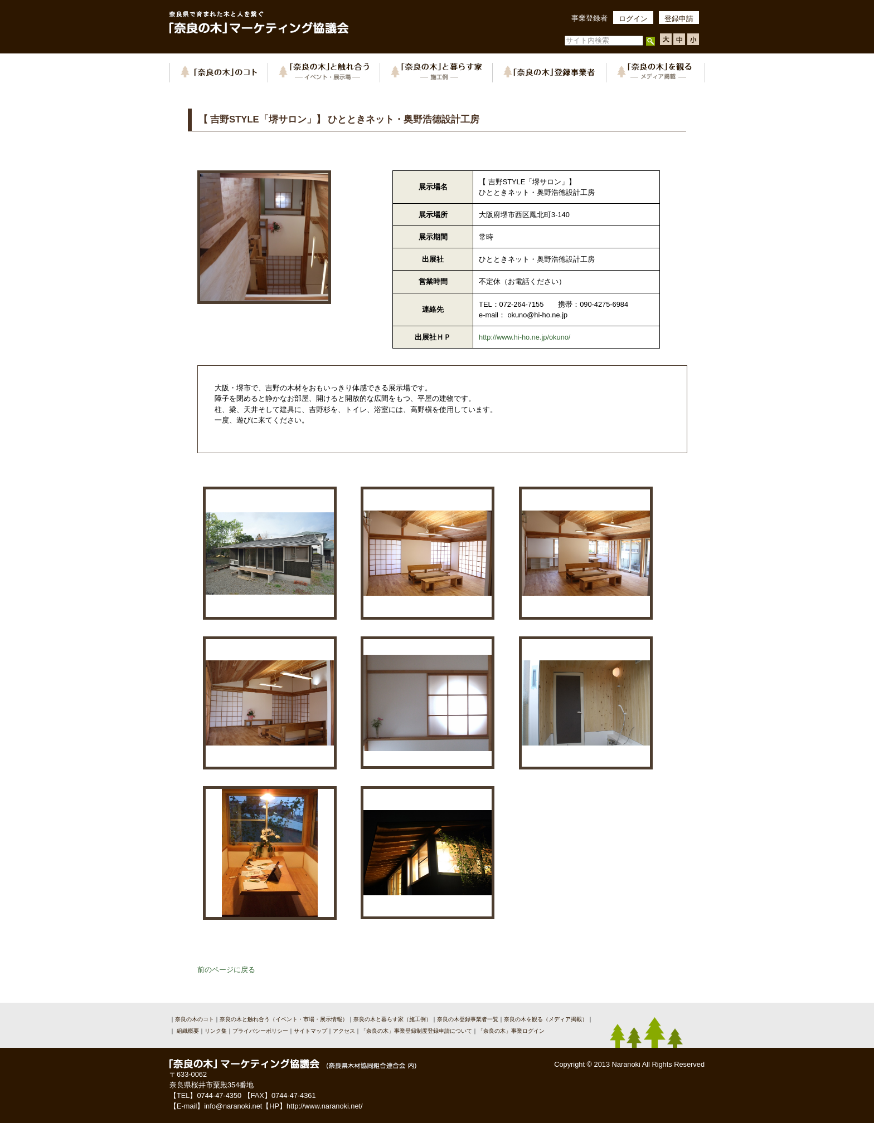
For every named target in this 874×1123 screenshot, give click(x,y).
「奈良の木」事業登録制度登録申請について (416, 1031)
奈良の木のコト (194, 1019)
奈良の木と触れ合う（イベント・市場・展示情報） (284, 1019)
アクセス (344, 1031)
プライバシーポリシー (260, 1031)
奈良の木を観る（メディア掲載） (545, 1019)
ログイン (633, 18)
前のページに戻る (226, 969)
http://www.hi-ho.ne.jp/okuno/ (524, 337)
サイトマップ (310, 1031)
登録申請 (678, 18)
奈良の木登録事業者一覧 (467, 1019)
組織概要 (187, 1031)
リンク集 (216, 1031)
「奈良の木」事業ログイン (511, 1031)
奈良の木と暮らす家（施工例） (392, 1019)
